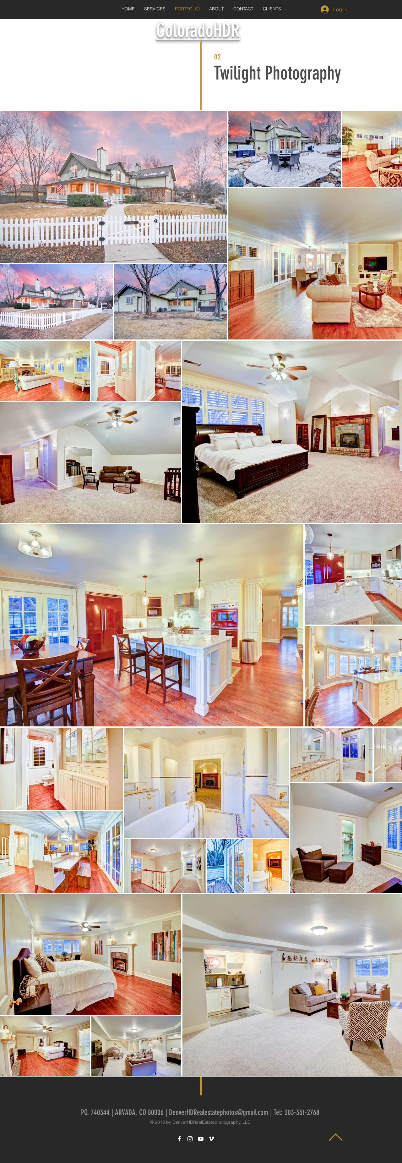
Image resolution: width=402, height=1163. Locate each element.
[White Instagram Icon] (190, 1138)
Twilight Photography (277, 73)
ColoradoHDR (198, 30)
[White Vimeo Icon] (211, 1138)
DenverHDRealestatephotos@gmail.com (218, 1112)
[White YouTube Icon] (200, 1138)
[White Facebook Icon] (179, 1138)
